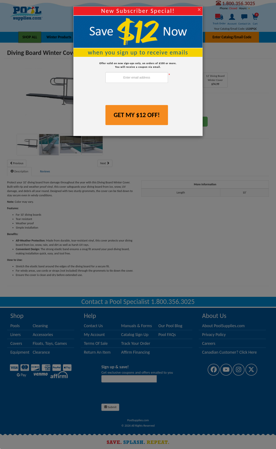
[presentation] (138, 94)
